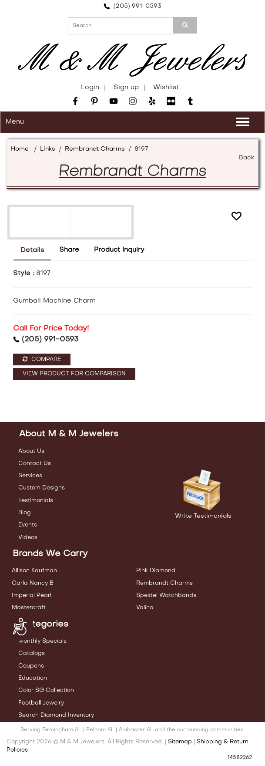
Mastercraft (29, 608)
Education (32, 678)
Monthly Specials (42, 641)
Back (246, 158)
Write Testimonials (203, 516)
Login (90, 87)
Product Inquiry (119, 250)
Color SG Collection (46, 690)
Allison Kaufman (34, 571)
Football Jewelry (41, 703)
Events (27, 525)
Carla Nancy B (33, 583)
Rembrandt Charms (95, 149)
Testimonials (35, 500)
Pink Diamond (155, 571)
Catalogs (31, 653)
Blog (24, 513)
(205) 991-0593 (132, 6)
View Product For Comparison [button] (74, 374)
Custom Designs (41, 488)
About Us (31, 451)
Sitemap (180, 742)
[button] (236, 216)
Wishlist (166, 87)
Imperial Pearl (31, 595)
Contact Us (34, 463)
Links (47, 149)
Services (30, 476)
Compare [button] (42, 359)
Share (69, 250)
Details (32, 250)
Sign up (126, 87)
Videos (27, 537)
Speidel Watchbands (166, 595)
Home (20, 149)
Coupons (31, 666)
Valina (145, 608)
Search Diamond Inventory (56, 715)
